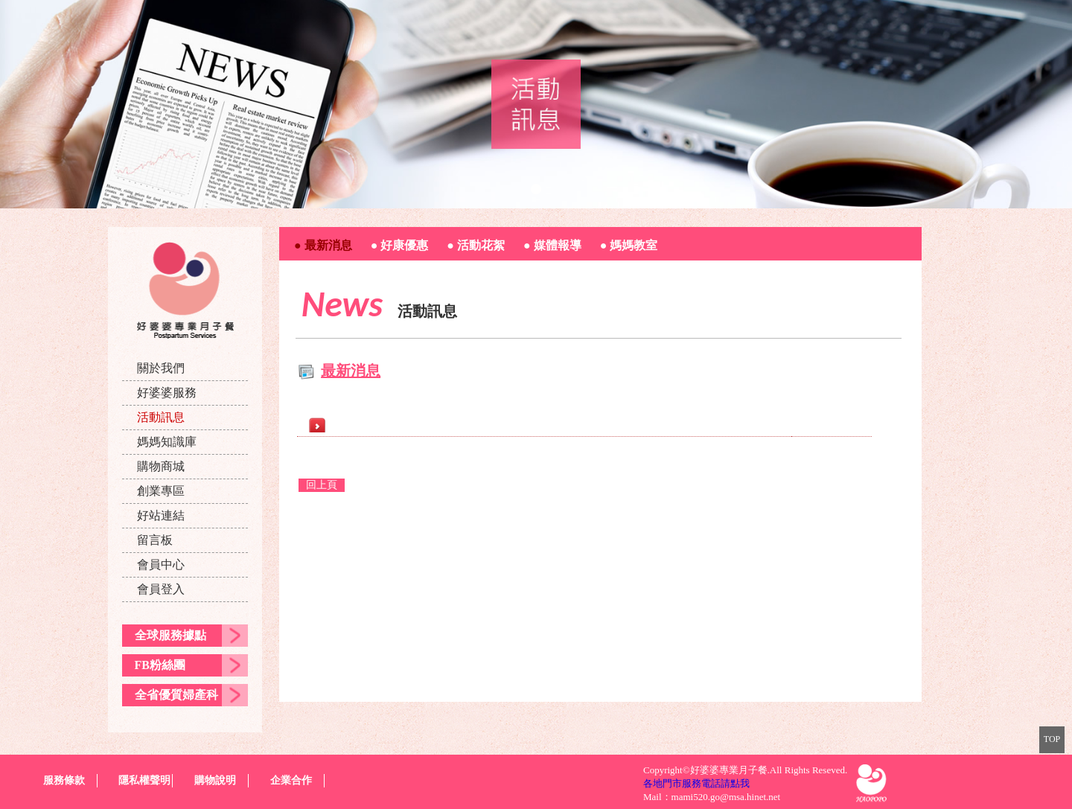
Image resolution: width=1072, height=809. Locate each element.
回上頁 (321, 484)
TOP (1052, 739)
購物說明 (215, 780)
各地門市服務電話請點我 (696, 783)
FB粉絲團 (160, 665)
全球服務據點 (170, 635)
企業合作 (291, 780)
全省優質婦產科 (176, 694)
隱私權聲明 (144, 780)
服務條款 (64, 780)
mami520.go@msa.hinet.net (726, 796)
